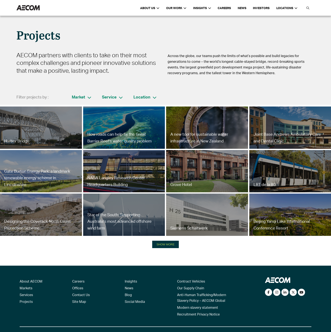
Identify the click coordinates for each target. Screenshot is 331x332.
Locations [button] (286, 8)
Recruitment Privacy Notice (198, 314)
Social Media (135, 301)
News (242, 8)
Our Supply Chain (190, 288)
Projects (26, 301)
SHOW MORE (165, 244)
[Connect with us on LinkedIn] (285, 292)
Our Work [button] (176, 8)
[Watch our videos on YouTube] (301, 292)
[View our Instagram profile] (276, 292)
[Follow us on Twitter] (293, 292)
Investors (261, 8)
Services (26, 294)
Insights (131, 281)
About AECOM (31, 281)
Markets (26, 288)
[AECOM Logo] (28, 8)
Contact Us (81, 294)
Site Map (79, 301)
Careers (224, 8)
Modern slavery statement (197, 307)
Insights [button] (202, 8)
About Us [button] (149, 8)
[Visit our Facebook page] (268, 292)
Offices (77, 288)
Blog (128, 294)
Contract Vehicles (191, 281)
